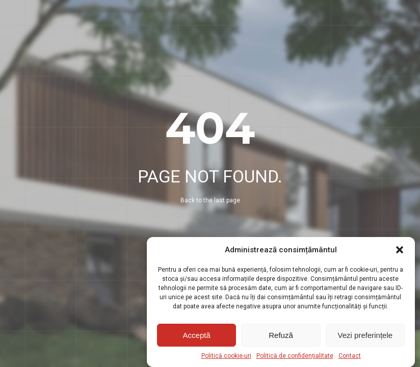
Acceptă (197, 335)
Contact (349, 355)
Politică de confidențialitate (294, 355)
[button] (400, 250)
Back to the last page (210, 200)
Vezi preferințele (365, 335)
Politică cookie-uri (226, 355)
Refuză (281, 335)
